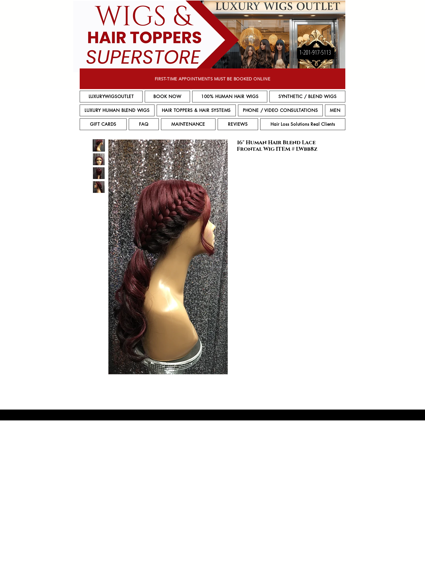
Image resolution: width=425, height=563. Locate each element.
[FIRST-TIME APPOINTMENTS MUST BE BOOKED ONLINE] (212, 78)
